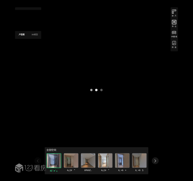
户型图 (22, 34)
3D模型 (34, 34)
